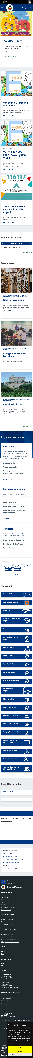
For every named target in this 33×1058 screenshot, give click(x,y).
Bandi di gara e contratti (7, 997)
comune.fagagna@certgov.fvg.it (13, 987)
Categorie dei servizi (7, 915)
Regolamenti (4, 1004)
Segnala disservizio (11, 868)
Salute (16, 203)
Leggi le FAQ (9, 853)
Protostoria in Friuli (10, 750)
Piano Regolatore (9, 699)
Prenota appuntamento (13, 862)
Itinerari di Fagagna (10, 707)
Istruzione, (23, 295)
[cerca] (30, 8)
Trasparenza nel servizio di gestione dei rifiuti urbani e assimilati (16, 1021)
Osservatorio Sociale (10, 715)
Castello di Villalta (12, 404)
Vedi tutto (27, 252)
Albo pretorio (4, 1000)
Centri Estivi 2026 (13, 41)
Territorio (8, 529)
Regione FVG (7, 594)
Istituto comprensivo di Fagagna (11, 619)
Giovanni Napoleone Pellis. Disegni (10, 741)
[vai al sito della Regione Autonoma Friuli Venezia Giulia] (4, 2)
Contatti (3, 970)
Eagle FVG (6, 610)
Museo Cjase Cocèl (9, 672)
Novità (3, 947)
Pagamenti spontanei (10, 759)
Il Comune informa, (8, 203)
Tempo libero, (7, 297)
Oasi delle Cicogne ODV (11, 680)
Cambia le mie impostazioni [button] (19, 1055)
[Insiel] (4, 1055)
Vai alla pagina (9, 115)
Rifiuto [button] (20, 1051)
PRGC (4, 99)
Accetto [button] (20, 1047)
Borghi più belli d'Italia (11, 732)
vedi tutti (16, 574)
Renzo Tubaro (8, 655)
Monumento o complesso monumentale (16, 400)
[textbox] (13, 829)
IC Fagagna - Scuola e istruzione (14, 354)
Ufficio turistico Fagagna (8, 689)
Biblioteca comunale (13, 300)
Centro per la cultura (21, 297)
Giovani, (13, 297)
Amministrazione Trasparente (10, 993)
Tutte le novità (10, 56)
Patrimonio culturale (14, 489)
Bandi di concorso (6, 999)
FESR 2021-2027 (9, 791)
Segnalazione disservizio (8, 1016)
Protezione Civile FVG (10, 602)
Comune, (5, 295)
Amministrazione (6, 893)
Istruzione (8, 446)
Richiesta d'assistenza (7, 1013)
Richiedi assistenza (11, 856)
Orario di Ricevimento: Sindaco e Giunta (11, 768)
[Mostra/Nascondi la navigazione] (2, 7)
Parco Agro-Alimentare (11, 723)
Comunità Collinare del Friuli (11, 638)
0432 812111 (15, 859)
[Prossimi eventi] (30, 243)
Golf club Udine (8, 647)
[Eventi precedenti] (2, 243)
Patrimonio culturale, (14, 295)
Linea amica (7, 629)
